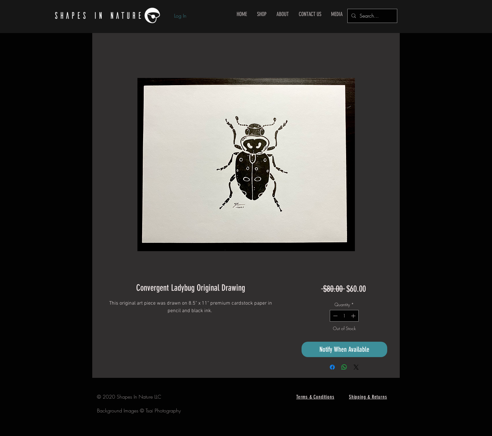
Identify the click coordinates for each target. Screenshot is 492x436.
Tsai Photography (163, 410)
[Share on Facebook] (332, 367)
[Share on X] (356, 367)
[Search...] (372, 16)
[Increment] (354, 315)
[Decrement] (335, 315)
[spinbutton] (344, 315)
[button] (261, 14)
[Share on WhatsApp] (344, 367)
